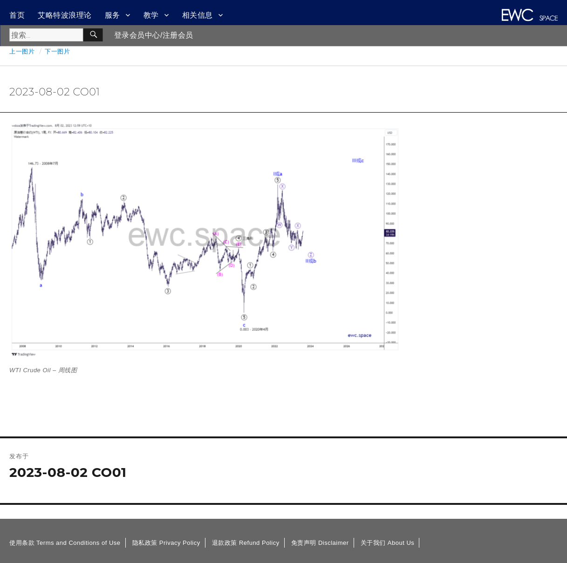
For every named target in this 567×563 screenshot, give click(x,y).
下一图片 (57, 51)
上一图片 (21, 51)
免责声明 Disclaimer (320, 542)
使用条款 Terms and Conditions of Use (65, 542)
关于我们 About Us (388, 542)
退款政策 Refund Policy (246, 542)
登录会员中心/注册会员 (153, 35)
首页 (17, 15)
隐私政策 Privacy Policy (166, 542)
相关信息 (197, 15)
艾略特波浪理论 (65, 15)
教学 (151, 15)
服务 (112, 15)
